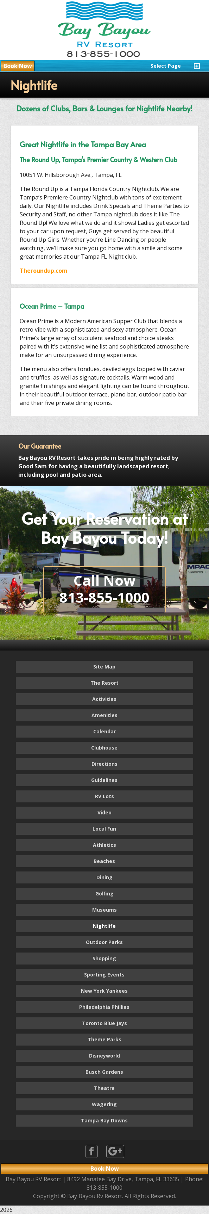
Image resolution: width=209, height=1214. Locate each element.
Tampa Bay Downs (104, 1120)
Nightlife (104, 926)
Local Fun (104, 828)
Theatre (104, 1088)
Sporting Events (104, 974)
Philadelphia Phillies (104, 1007)
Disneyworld (104, 1055)
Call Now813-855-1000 (104, 589)
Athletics (104, 845)
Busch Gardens (104, 1071)
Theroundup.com (44, 271)
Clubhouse (104, 747)
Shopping (104, 958)
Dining (104, 877)
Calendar (104, 731)
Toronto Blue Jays (104, 1023)
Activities (104, 699)
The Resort (104, 682)
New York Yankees (104, 990)
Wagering (104, 1104)
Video (104, 812)
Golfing (104, 893)
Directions (104, 763)
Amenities (104, 715)
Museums (104, 909)
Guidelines (104, 780)
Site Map (104, 666)
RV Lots (104, 796)
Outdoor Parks (104, 942)
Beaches (104, 861)
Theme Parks (104, 1039)
